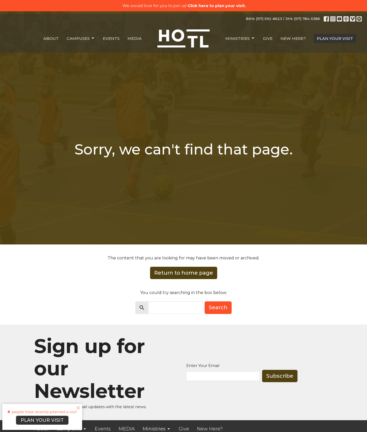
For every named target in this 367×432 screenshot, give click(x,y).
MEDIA (134, 38)
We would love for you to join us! (184, 5)
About (51, 38)
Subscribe (279, 376)
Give (268, 38)
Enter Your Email (202, 365)
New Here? (293, 38)
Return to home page (183, 273)
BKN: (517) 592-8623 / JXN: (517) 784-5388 (283, 19)
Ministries (240, 38)
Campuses (81, 38)
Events (111, 38)
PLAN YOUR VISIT (335, 38)
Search (218, 307)
